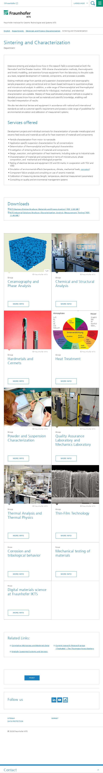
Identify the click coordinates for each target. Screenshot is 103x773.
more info (18, 642)
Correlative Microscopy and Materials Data (30, 675)
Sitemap (11, 748)
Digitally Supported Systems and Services (30, 681)
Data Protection (15, 751)
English (7, 31)
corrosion (85, 199)
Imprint (55, 748)
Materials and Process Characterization (43, 31)
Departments (18, 31)
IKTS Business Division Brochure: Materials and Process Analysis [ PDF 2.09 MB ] (45, 239)
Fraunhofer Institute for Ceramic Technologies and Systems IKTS (30, 23)
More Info (18, 334)
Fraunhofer (11, 3)
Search (92, 3)
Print (32, 707)
